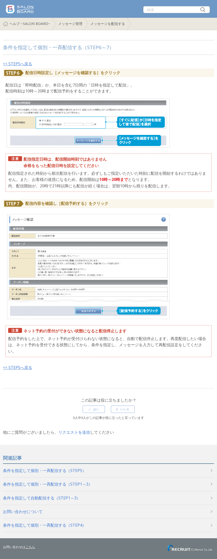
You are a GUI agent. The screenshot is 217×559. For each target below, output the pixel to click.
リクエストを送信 (74, 432)
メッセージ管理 (70, 23)
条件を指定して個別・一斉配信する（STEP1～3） (47, 484)
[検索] (176, 9)
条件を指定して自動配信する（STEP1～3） (41, 498)
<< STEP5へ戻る (17, 63)
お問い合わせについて (23, 511)
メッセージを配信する (107, 23)
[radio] (94, 409)
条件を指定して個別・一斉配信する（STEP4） (44, 525)
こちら (30, 547)
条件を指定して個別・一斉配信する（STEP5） (44, 470)
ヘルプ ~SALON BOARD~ (29, 23)
